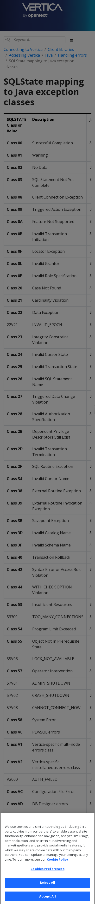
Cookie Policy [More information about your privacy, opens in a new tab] (57, 865)
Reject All (47, 888)
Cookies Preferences (47, 875)
